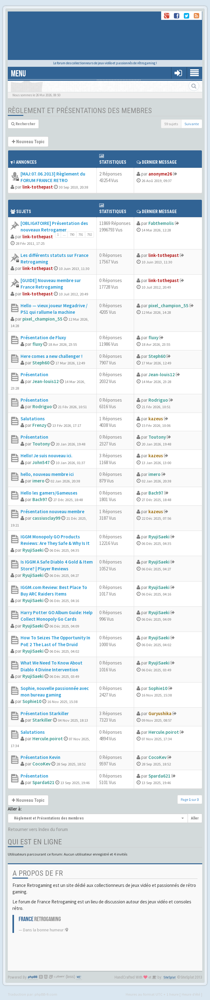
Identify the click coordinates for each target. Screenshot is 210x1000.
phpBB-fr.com (46, 994)
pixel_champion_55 (42, 319)
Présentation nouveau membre (52, 511)
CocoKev (41, 764)
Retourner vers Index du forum (38, 829)
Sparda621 (43, 782)
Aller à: (15, 809)
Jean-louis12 (45, 381)
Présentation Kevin (40, 757)
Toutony (41, 444)
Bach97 (39, 499)
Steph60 (40, 363)
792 (89, 234)
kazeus (155, 419)
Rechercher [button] (23, 124)
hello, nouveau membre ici (47, 474)
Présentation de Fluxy (43, 337)
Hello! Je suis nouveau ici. (46, 456)
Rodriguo (42, 406)
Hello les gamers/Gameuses (49, 493)
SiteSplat (169, 977)
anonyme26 (160, 174)
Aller (195, 818)
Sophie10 (31, 701)
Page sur (190, 799)
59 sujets (171, 123)
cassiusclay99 (46, 518)
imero (38, 481)
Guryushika (159, 713)
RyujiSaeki (33, 550)
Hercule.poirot (47, 739)
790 (72, 234)
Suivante (191, 123)
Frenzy (39, 425)
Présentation (34, 374)
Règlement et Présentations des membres (80, 110)
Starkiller (42, 720)
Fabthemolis (161, 223)
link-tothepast (37, 187)
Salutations (33, 419)
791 (80, 234)
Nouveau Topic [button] (28, 141)
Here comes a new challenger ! (51, 356)
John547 (41, 462)
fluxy (37, 344)
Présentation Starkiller (45, 713)
